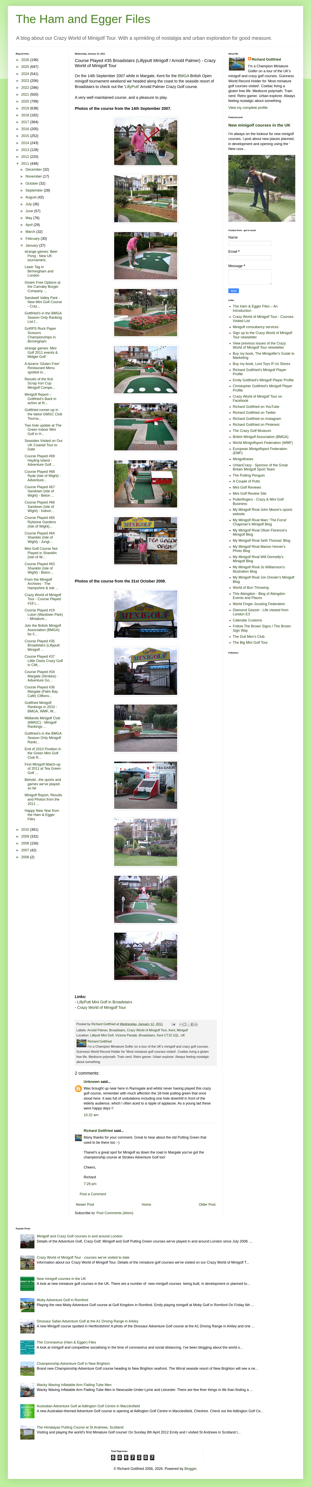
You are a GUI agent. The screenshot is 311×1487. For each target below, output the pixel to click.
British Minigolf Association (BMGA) (261, 437)
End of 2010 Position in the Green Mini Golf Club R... (43, 753)
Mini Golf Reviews (247, 487)
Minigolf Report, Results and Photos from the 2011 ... (43, 799)
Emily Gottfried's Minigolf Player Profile (263, 380)
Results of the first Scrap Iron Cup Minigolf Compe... (40, 383)
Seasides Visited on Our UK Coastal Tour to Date (44, 445)
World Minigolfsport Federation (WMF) (263, 443)
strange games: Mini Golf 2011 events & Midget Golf (41, 352)
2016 (25, 129)
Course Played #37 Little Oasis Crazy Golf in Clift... (44, 661)
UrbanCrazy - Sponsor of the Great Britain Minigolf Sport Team (260, 467)
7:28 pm (90, 1184)
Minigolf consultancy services (256, 327)
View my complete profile (248, 108)
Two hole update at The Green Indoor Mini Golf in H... (43, 429)
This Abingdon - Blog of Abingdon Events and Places (259, 596)
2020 (25, 101)
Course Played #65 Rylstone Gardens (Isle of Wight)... (40, 522)
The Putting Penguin (249, 475)
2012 (25, 157)
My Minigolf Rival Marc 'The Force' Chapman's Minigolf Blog (260, 522)
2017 (25, 122)
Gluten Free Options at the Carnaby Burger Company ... (42, 287)
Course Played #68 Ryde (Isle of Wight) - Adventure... (43, 476)
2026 (25, 60)
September (34, 190)
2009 (25, 836)
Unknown (92, 1082)
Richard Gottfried (98, 1131)
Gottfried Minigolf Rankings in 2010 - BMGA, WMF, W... (41, 707)
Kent (171, 1030)
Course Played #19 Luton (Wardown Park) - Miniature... (44, 614)
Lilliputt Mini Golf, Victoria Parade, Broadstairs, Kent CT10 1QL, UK (137, 1035)
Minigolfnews (243, 459)
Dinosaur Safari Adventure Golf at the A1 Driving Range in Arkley (87, 1321)
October (32, 183)
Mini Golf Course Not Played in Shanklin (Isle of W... (41, 553)
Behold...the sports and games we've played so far (43, 784)
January (32, 245)
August (31, 197)
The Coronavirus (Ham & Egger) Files (66, 1342)
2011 (25, 164)
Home (146, 1204)
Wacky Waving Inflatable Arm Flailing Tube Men (74, 1385)
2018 (25, 115)
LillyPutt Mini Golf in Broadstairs (104, 1002)
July (29, 204)
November (34, 176)
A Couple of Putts (246, 481)
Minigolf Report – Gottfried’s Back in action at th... (40, 399)
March (30, 232)
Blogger (190, 1469)
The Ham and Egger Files (83, 19)
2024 (25, 74)
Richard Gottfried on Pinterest (256, 425)
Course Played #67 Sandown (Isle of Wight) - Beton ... (40, 491)
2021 (25, 94)
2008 (25, 843)
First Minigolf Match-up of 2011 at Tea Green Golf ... (43, 768)
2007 (25, 850)
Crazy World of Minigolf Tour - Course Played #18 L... (43, 599)
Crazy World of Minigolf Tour (101, 1007)
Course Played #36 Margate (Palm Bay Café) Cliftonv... (41, 691)
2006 (25, 857)
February (33, 239)
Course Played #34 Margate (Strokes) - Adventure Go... (41, 676)
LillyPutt (131, 86)
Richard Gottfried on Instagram (257, 419)
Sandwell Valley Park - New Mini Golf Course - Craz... (43, 302)
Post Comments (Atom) (114, 1213)
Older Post (207, 1204)
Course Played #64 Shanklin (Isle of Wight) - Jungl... (40, 537)
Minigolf (182, 1030)
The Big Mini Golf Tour (250, 642)
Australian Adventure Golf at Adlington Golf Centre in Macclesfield (88, 1406)
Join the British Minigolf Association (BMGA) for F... (43, 630)
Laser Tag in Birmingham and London (39, 271)
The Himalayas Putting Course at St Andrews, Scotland (80, 1427)
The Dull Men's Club (249, 637)
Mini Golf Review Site (250, 493)
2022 (25, 88)
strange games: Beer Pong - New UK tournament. (41, 256)
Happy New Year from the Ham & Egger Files (42, 815)
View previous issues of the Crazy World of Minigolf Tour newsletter (259, 345)
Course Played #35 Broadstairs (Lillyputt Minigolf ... (42, 645)
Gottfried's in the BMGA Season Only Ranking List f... (43, 317)
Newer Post (85, 1204)
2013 (25, 150)
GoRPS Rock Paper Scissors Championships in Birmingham (40, 335)
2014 (25, 143)
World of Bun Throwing (251, 588)
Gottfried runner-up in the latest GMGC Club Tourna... (43, 414)
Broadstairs (117, 1030)
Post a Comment (93, 1194)
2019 (25, 108)
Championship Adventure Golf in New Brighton (73, 1364)
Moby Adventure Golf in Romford (62, 1300)
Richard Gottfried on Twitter (254, 413)
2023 (25, 81)
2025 (25, 67)
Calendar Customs (247, 620)
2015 (25, 136)
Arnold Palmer (97, 1030)
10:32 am (91, 1115)
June (29, 211)
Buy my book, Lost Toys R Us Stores (261, 364)
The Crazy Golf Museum (252, 431)
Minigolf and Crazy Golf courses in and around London (79, 1236)
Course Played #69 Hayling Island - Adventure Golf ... (40, 460)
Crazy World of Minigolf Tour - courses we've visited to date (83, 1257)
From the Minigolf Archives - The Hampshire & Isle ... (41, 584)
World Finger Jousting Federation (259, 604)
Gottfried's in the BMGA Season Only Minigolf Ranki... (43, 737)
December (34, 169)
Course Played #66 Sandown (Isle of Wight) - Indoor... (40, 506)
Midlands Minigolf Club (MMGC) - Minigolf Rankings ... (42, 722)
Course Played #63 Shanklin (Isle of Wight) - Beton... (40, 568)
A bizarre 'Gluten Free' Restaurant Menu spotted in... (42, 368)
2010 (25, 829)
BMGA (183, 76)
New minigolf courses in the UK (259, 125)
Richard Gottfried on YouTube (256, 407)
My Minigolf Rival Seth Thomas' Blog (261, 541)
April (29, 225)
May (29, 218)
